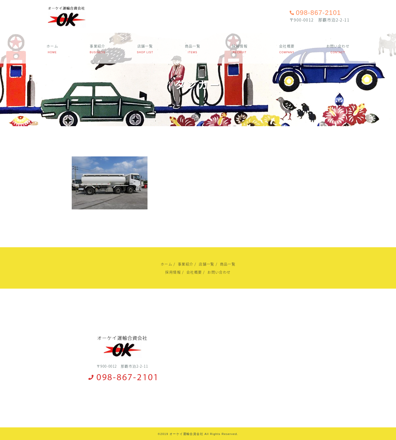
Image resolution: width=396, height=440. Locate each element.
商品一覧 (193, 45)
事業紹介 (97, 45)
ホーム (52, 45)
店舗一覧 (145, 45)
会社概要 (287, 45)
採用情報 (239, 45)
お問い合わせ (338, 45)
